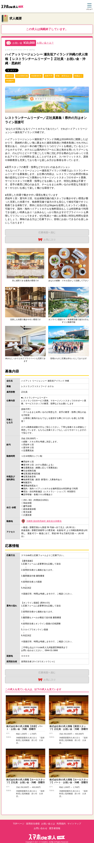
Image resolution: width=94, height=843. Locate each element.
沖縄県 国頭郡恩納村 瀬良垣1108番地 (44, 521)
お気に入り (47, 240)
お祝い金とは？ (45, 42)
